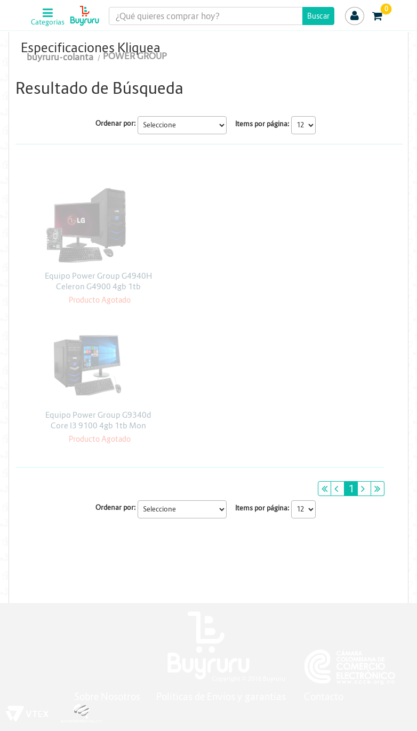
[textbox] (221, 16)
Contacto (323, 697)
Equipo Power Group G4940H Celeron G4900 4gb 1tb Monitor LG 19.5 (98, 286)
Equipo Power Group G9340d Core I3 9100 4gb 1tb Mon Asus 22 (98, 425)
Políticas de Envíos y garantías (222, 697)
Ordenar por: (115, 123)
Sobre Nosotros (107, 697)
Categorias (46, 22)
